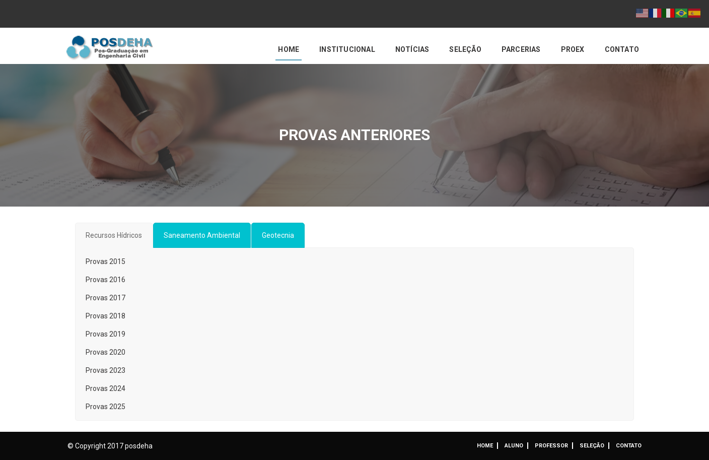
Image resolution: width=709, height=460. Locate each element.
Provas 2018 (105, 316)
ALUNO (514, 445)
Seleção (465, 49)
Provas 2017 (105, 298)
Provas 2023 (105, 370)
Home (288, 49)
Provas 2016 (105, 280)
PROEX (573, 49)
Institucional (347, 49)
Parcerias (521, 49)
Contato (622, 49)
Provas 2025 (105, 407)
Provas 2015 (105, 261)
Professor (551, 445)
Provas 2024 (105, 388)
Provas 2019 (105, 334)
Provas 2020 (105, 352)
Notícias (412, 49)
